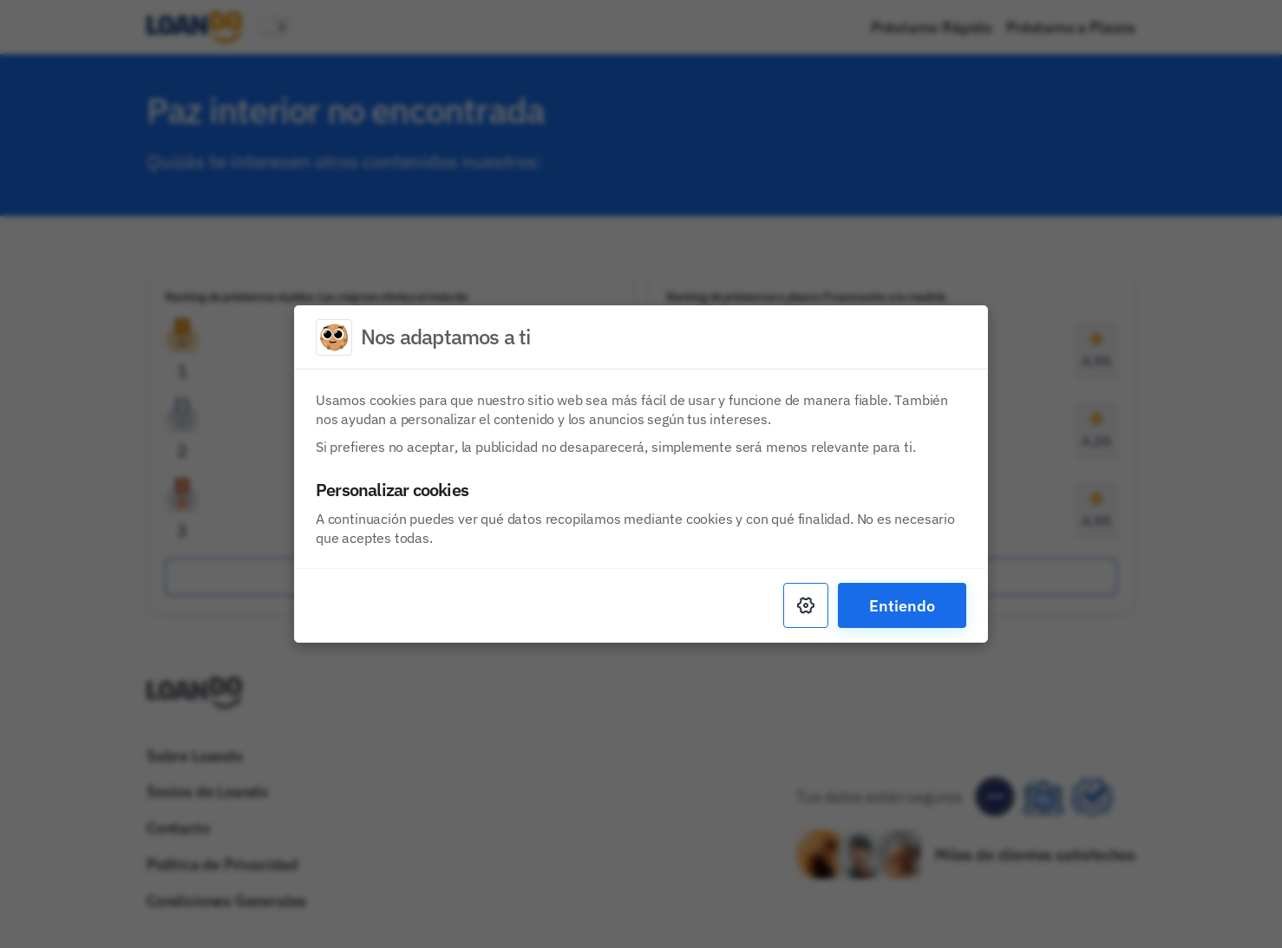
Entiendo (902, 605)
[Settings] (805, 605)
